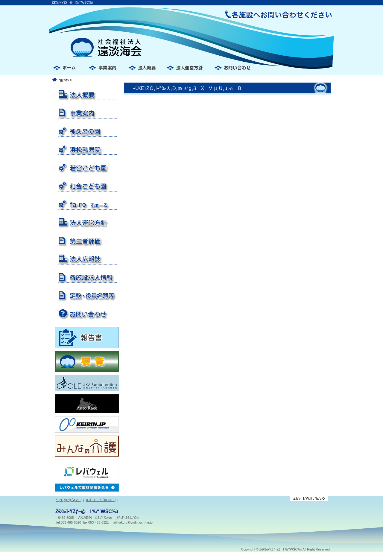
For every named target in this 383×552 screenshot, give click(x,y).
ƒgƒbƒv (63, 80)
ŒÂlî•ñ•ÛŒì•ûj (100, 500)
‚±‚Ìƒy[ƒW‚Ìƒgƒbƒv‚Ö (309, 498)
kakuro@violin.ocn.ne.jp (135, 522)
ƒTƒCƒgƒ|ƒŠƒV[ (68, 500)
